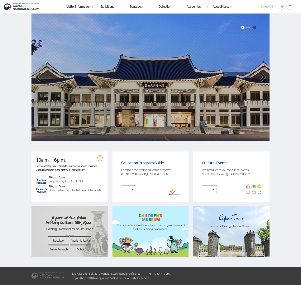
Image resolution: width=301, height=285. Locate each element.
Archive (80, 249)
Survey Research (59, 249)
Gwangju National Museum (21, 6)
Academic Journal (80, 240)
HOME (282, 6)
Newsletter (58, 240)
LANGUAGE (267, 6)
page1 (242, 27)
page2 (249, 27)
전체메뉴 (289, 6)
